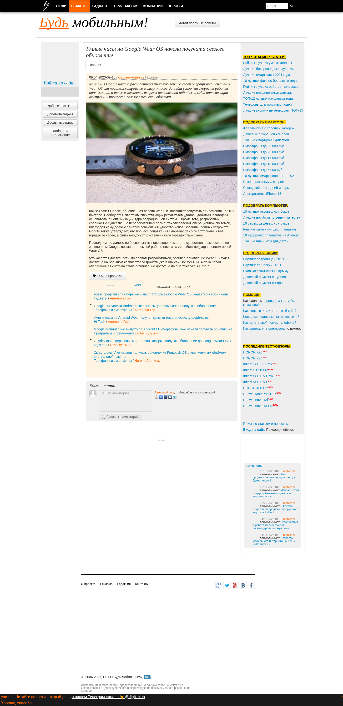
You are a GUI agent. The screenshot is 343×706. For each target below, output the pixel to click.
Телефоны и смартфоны (113, 310)
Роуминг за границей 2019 (263, 259)
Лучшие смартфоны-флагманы (267, 140)
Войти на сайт (59, 82)
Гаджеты (151, 77)
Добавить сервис (60, 122)
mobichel (289, 471)
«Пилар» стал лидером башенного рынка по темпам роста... (276, 493)
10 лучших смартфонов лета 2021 (269, 176)
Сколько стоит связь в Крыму (265, 271)
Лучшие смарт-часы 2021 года (266, 75)
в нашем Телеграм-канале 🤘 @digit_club (108, 697)
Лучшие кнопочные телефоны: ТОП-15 (273, 110)
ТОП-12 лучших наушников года (268, 98)
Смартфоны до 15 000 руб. (264, 158)
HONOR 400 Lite (255, 388)
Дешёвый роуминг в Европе (264, 283)
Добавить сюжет (60, 106)
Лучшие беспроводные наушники (269, 69)
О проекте (88, 584)
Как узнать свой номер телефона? (269, 322)
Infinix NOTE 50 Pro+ (259, 376)
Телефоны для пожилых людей (267, 104)
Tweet (136, 285)
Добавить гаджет (60, 114)
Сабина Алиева (130, 77)
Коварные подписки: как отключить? (271, 317)
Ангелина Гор (120, 298)
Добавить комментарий (120, 417)
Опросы (175, 6)
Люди (61, 6)
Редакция (124, 584)
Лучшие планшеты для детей (265, 241)
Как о (247, 328)
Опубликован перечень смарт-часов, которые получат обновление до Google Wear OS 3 (162, 341)
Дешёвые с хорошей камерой (266, 134)
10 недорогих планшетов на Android (271, 235)
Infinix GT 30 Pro (255, 370)
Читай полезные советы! (198, 23)
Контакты (141, 584)
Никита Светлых (147, 361)
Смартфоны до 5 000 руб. (263, 170)
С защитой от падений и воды (266, 188)
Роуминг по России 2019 (262, 265)
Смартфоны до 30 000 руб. (264, 146)
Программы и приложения (114, 333)
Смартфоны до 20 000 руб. (264, 152)
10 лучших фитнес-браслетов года (270, 81)
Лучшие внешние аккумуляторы (268, 92)
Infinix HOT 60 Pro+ (257, 364)
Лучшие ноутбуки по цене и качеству (271, 217)
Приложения (126, 6)
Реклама (106, 584)
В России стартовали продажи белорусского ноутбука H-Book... (275, 509)
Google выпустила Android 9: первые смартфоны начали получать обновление (155, 306)
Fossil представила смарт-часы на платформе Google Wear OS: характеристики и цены (161, 294)
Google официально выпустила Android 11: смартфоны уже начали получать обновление (163, 329)
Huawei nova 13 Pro (258, 406)
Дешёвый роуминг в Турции (264, 277)
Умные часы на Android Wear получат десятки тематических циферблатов (151, 317)
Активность (254, 466)
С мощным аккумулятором (263, 182)
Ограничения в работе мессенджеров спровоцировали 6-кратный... (275, 525)
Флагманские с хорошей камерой (269, 128)
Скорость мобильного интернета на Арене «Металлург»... (274, 541)
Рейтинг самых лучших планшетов (270, 229)
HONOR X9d (252, 352)
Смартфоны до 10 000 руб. (264, 164)
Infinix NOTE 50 (255, 382)
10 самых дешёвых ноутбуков (266, 223)
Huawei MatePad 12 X (259, 394)
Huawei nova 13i (255, 400)
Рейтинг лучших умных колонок (267, 63)
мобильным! (93, 22)
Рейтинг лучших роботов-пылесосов (271, 86)
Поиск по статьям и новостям (265, 424)
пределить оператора (268, 328)
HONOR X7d (252, 358)
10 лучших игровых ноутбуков (266, 211)
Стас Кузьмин (147, 333)
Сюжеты (79, 6)
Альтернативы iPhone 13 (262, 194)
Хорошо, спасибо (16, 703)
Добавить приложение (60, 133)
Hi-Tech (99, 322)
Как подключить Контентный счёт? (270, 311)
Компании (153, 6)
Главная (94, 65)
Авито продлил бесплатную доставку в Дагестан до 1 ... (274, 477)
